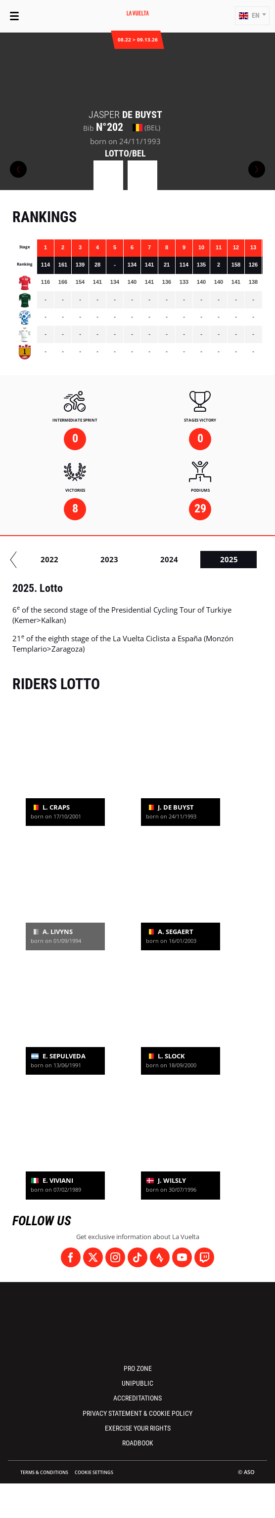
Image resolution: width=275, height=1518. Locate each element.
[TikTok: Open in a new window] (137, 1257)
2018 (130, 559)
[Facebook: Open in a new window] (71, 1257)
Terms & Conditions (44, 1472)
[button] (252, 15)
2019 (190, 559)
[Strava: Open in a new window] (160, 1257)
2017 (71, 559)
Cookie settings (94, 1472)
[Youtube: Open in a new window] (182, 1257)
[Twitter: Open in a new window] (93, 1257)
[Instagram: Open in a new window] (115, 1257)
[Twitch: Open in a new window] (204, 1257)
